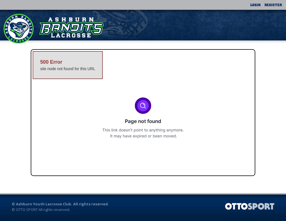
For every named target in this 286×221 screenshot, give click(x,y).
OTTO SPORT (27, 209)
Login (255, 5)
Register (273, 5)
